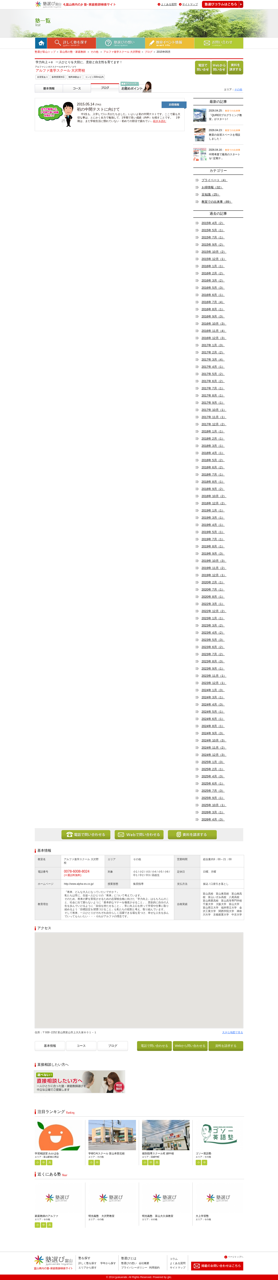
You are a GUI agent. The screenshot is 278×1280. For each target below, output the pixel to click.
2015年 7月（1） (213, 237)
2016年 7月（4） (213, 302)
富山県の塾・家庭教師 (73, 51)
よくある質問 (169, 4)
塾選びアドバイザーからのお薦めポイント (134, 97)
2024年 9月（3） (213, 733)
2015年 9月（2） (213, 244)
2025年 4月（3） (213, 776)
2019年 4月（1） (213, 525)
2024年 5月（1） (213, 711)
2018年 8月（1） (213, 481)
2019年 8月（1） (213, 546)
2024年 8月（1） (213, 726)
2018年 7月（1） (213, 474)
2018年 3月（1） (213, 445)
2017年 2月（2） (213, 352)
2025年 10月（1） (214, 805)
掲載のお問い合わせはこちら (213, 1272)
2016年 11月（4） (214, 331)
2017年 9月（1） (213, 402)
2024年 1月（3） (213, 690)
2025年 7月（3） (213, 790)
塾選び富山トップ (45, 51)
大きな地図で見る (232, 1032)
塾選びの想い (129, 1263)
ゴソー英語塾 (203, 1153)
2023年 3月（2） (213, 625)
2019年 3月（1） (213, 517)
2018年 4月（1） (213, 453)
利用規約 (154, 1267)
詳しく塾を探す (87, 1263)
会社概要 (144, 1263)
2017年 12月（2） (214, 424)
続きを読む (159, 121)
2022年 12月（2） (214, 611)
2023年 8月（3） (213, 661)
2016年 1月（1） (213, 266)
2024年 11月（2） (214, 747)
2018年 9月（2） (213, 489)
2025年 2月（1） (213, 769)
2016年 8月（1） (213, 309)
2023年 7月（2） (213, 654)
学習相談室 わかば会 (47, 1153)
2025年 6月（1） (213, 783)
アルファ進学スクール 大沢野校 (122, 51)
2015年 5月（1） (213, 230)
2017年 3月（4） (213, 359)
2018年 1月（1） (213, 431)
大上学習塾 (202, 1216)
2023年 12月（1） (214, 683)
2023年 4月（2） (213, 632)
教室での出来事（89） (217, 201)
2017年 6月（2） (213, 381)
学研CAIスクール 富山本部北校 (106, 1153)
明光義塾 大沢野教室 (101, 1216)
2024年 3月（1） (213, 697)
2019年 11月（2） (214, 568)
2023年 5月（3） (213, 640)
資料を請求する (226, 1045)
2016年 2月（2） (213, 273)
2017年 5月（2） (213, 374)
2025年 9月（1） (213, 798)
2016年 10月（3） (214, 323)
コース (68, 94)
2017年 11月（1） (214, 417)
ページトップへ (235, 1257)
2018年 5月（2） (213, 460)
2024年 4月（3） (213, 704)
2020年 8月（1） (213, 596)
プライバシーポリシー (134, 1267)
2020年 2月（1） (213, 582)
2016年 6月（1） (213, 295)
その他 (95, 51)
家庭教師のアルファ (46, 1216)
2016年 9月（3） (213, 316)
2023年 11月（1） (214, 675)
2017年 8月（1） (213, 395)
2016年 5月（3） (213, 287)
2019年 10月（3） (214, 560)
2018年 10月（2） (214, 496)
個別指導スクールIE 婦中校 (158, 1153)
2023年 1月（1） (213, 618)
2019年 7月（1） (213, 539)
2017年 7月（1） (213, 388)
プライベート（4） (215, 180)
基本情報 (42, 94)
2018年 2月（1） (213, 438)
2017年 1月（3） (213, 345)
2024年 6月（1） (213, 719)
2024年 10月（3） (214, 740)
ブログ (148, 51)
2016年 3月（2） (213, 280)
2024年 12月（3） (214, 755)
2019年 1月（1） (213, 510)
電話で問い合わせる (154, 1045)
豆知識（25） (211, 194)
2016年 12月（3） (214, 338)
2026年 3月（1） (213, 812)
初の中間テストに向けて (98, 109)
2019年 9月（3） (213, 553)
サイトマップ (190, 4)
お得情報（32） (212, 187)
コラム (174, 1258)
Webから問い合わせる (190, 1045)
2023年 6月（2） (213, 647)
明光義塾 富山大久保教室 (157, 1216)
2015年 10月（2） (214, 251)
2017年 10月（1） (214, 410)
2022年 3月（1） (213, 604)
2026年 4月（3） (213, 819)
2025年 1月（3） (213, 762)
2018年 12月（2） (214, 503)
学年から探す (108, 1263)
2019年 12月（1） (214, 575)
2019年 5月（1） (213, 532)
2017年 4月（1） (213, 366)
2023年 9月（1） (213, 668)
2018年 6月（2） (213, 467)
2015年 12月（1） (214, 259)
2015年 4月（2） (213, 223)
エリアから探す (87, 1267)
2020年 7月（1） (213, 589)
